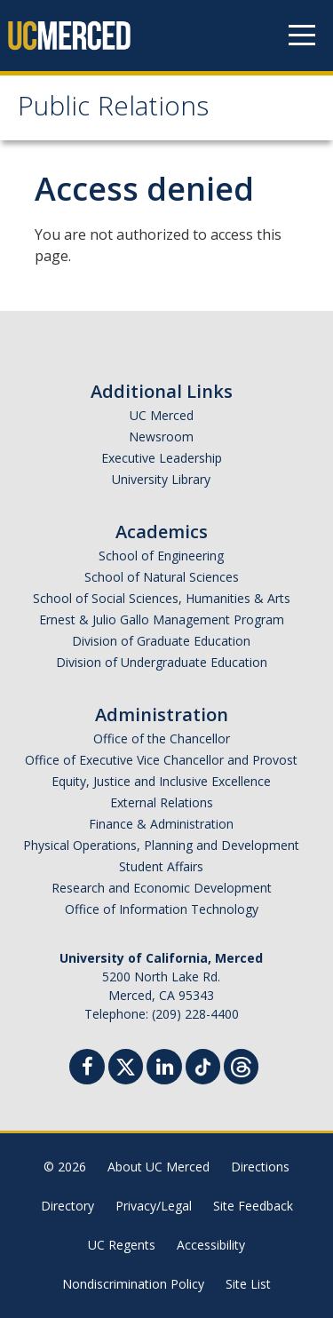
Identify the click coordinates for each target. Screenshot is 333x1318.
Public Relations (113, 109)
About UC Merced (158, 1166)
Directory (67, 1205)
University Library (161, 479)
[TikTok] (203, 1064)
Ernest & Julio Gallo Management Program (161, 619)
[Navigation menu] (302, 35)
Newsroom (161, 436)
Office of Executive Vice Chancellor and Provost (161, 759)
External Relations (161, 802)
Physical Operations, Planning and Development (161, 845)
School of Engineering (161, 555)
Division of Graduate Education (161, 640)
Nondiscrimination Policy (133, 1283)
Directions (260, 1166)
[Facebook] (87, 1068)
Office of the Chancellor (161, 738)
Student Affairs (161, 866)
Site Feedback (253, 1205)
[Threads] (241, 1064)
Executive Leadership (161, 457)
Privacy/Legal (153, 1205)
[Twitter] (125, 1064)
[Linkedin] (164, 1068)
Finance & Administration (161, 823)
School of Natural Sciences (161, 576)
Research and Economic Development (162, 887)
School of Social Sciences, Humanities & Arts (161, 598)
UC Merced (162, 415)
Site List (248, 1283)
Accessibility (211, 1244)
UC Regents (121, 1244)
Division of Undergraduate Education (161, 662)
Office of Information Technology (161, 909)
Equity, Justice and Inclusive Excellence (161, 781)
